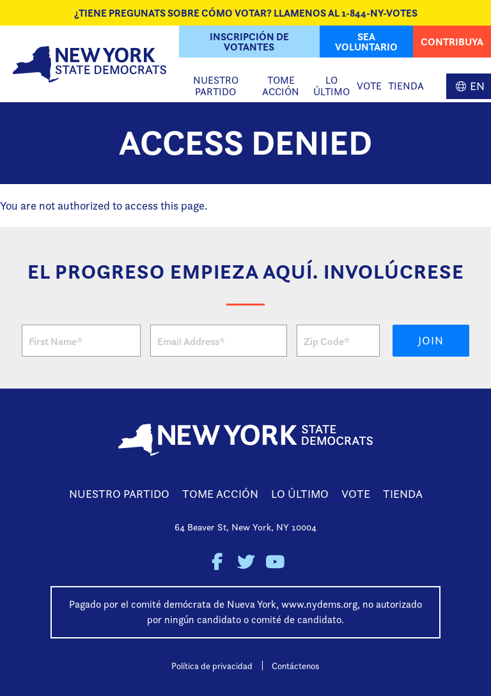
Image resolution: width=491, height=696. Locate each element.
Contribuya (452, 41)
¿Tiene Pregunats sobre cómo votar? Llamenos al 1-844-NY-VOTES (245, 13)
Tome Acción (280, 86)
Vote (369, 86)
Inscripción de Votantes (249, 41)
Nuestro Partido (215, 86)
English (468, 86)
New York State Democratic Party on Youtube (274, 562)
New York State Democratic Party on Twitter (245, 562)
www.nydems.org (319, 604)
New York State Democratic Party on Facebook (217, 562)
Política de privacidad (212, 665)
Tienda (406, 86)
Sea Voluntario (366, 41)
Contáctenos (295, 665)
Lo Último (331, 86)
